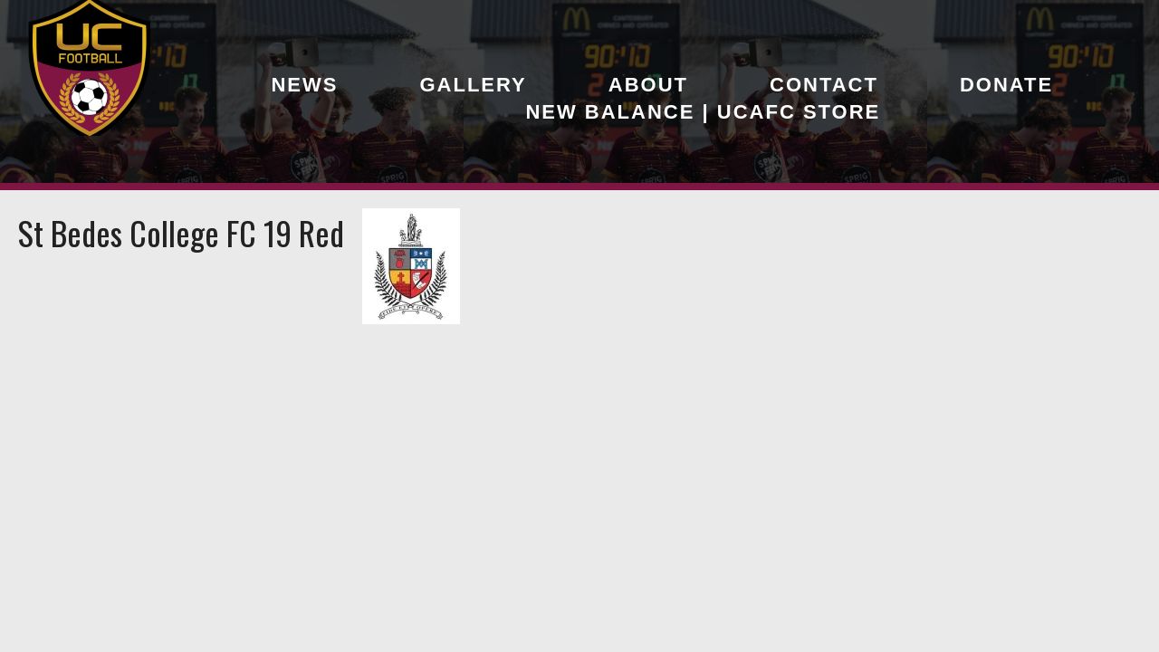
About (648, 84)
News (304, 84)
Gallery (472, 84)
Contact (824, 84)
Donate (1006, 84)
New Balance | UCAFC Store (702, 112)
